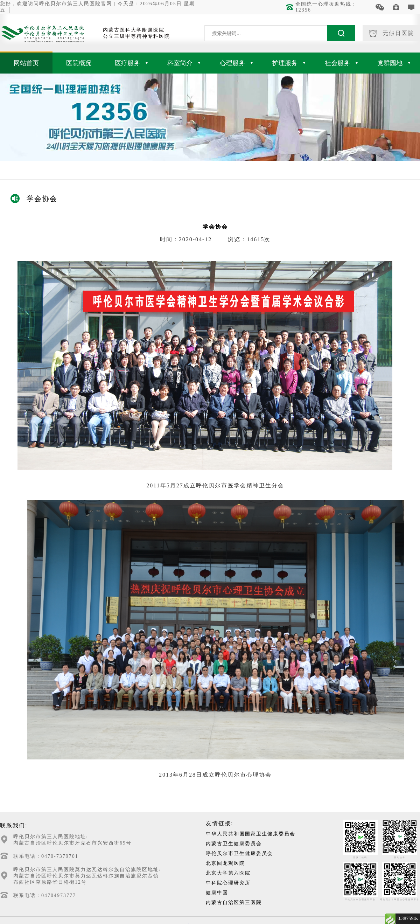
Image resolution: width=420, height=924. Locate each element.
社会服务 (341, 63)
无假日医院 (391, 33)
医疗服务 (131, 63)
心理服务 (236, 63)
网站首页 (26, 63)
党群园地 (394, 63)
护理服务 (289, 63)
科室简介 (184, 63)
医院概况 (78, 63)
